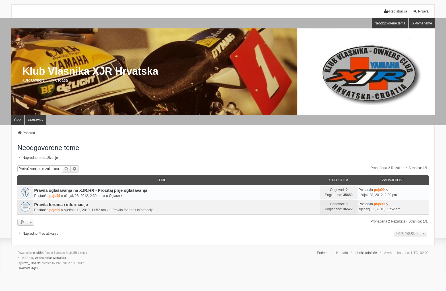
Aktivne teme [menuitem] (422, 23)
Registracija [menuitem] (395, 11)
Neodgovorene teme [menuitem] (390, 23)
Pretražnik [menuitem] (35, 120)
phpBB (37, 252)
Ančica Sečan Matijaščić (50, 257)
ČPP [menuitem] (17, 120)
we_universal (32, 263)
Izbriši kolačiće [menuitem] (366, 253)
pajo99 (54, 196)
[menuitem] (23, 268)
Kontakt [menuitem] (342, 253)
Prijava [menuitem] (421, 11)
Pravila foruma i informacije (61, 204)
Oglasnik (115, 196)
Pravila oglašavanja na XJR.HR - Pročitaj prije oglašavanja (90, 190)
